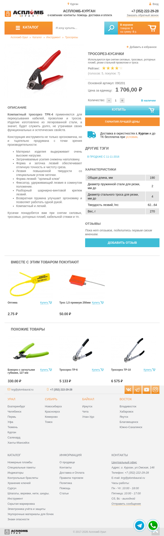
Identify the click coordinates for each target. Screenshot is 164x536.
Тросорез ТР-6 (68, 369)
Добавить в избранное (143, 47)
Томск (48, 422)
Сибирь (51, 399)
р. (135, 31)
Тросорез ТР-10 (121, 369)
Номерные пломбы (20, 462)
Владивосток (128, 406)
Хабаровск (126, 411)
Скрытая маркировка (21, 503)
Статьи (64, 493)
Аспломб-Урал (19, 37)
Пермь (12, 416)
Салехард (14, 437)
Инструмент (53, 37)
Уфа (10, 422)
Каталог (37, 37)
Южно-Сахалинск (131, 427)
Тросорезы (71, 37)
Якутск (124, 416)
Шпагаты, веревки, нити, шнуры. (29, 493)
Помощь (82, 15)
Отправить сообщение (126, 503)
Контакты (70, 15)
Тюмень (13, 427)
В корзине (126, 24)
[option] (45, 71)
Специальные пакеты (22, 467)
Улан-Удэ (88, 416)
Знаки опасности (18, 519)
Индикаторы (15, 472)
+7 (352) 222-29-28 (145, 11)
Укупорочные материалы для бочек (31, 514)
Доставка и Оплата (71, 472)
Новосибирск (53, 406)
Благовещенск (129, 422)
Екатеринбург (16, 406)
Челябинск (14, 411)
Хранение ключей (19, 483)
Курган (12, 432)
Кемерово (51, 416)
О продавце (67, 462)
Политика (65, 483)
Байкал (88, 399)
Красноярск (52, 411)
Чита (85, 411)
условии (131, 137)
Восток (126, 399)
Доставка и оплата (100, 15)
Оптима (12, 302)
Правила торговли (71, 477)
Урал (11, 399)
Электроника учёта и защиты (26, 509)
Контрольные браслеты (23, 477)
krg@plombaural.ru (22, 389)
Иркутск (87, 406)
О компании (55, 15)
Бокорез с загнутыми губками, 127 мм (21, 371)
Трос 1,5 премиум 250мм (75, 302)
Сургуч (12, 488)
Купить (133, 110)
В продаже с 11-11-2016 (103, 156)
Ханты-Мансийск (18, 442)
